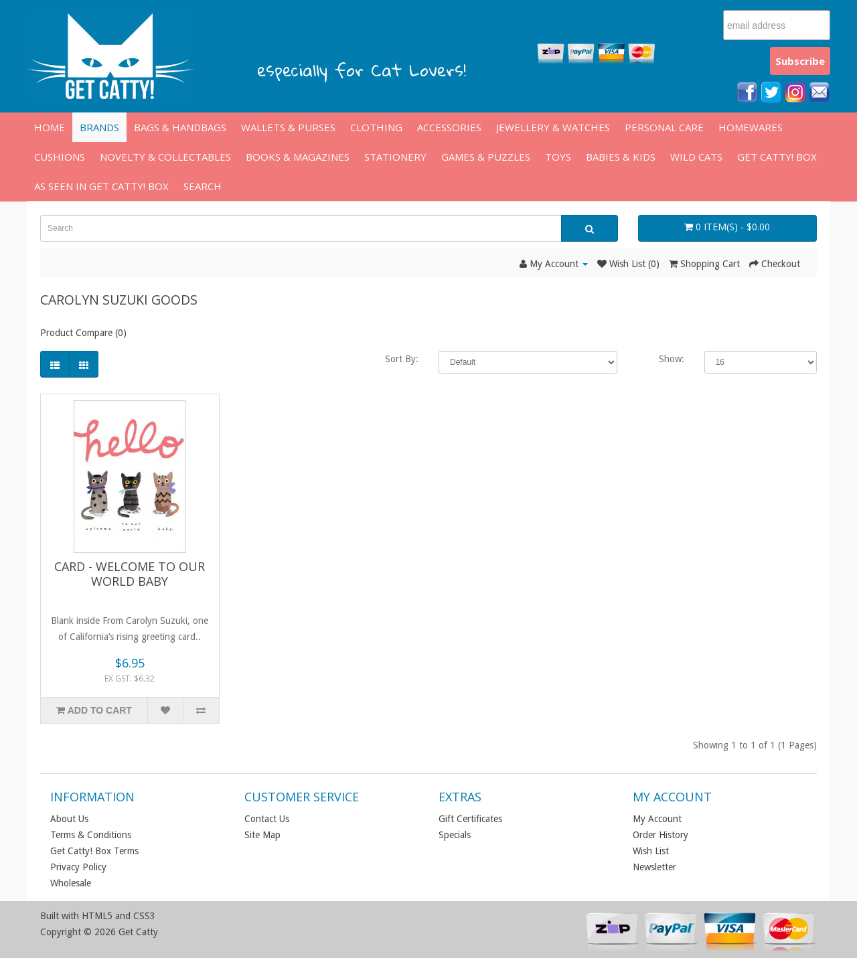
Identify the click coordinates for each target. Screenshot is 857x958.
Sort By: (401, 358)
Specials (455, 834)
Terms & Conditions (90, 834)
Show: (671, 358)
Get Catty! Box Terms (94, 851)
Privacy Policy (78, 867)
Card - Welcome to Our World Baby (129, 573)
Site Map (262, 834)
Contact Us (266, 818)
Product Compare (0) (83, 332)
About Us (69, 818)
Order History (660, 834)
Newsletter (654, 867)
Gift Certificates (470, 818)
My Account (657, 818)
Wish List (651, 851)
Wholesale (70, 883)
